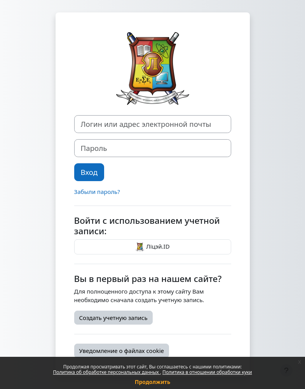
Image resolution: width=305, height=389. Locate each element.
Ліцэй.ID (152, 247)
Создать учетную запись (113, 318)
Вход (89, 172)
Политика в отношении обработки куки (207, 372)
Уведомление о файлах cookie (121, 350)
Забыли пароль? (97, 191)
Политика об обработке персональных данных (106, 372)
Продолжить (152, 382)
